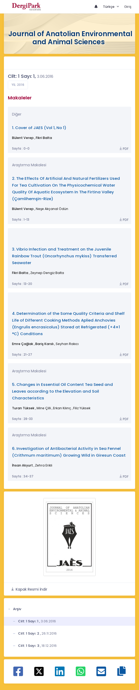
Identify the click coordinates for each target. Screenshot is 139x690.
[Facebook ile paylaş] (18, 674)
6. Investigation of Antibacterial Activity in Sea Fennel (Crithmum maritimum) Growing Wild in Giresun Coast (69, 452)
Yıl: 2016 (17, 85)
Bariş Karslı (44, 344)
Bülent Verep (23, 138)
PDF (124, 148)
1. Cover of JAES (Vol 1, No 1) (39, 127)
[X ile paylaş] (39, 671)
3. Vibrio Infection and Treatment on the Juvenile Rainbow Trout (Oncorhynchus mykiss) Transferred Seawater (64, 255)
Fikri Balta (44, 138)
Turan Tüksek (23, 408)
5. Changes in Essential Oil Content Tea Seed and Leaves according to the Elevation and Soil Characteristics (62, 391)
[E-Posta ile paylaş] (101, 674)
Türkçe (109, 6)
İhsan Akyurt (22, 465)
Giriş (127, 6)
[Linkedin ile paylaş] (60, 674)
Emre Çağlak (22, 344)
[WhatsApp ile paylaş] (80, 674)
